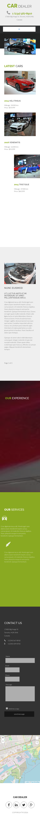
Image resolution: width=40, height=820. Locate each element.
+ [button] (3, 738)
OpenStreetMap (35, 782)
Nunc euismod (13, 288)
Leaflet (27, 782)
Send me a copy (15, 708)
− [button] (3, 741)
